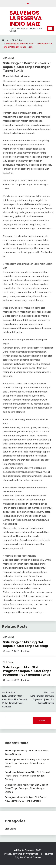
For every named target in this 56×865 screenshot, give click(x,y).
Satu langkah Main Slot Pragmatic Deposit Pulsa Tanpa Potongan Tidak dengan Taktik (27, 671)
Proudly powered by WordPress (21, 853)
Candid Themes (32, 857)
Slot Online (8, 57)
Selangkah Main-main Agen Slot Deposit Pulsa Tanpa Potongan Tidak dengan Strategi (26, 788)
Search (42, 720)
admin (27, 76)
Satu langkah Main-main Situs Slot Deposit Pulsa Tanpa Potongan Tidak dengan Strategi (27, 776)
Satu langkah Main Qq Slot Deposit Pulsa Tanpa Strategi (25, 644)
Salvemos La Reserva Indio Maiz (25, 18)
